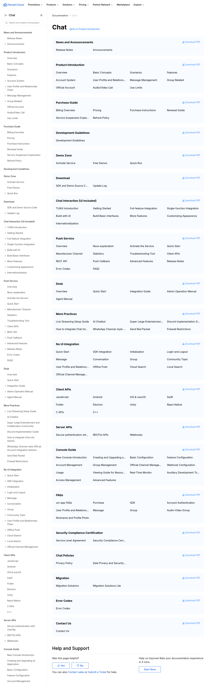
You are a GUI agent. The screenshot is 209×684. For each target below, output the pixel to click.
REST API (61, 261)
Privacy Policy (64, 563)
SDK (132, 502)
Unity (133, 404)
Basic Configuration (141, 457)
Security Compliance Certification (109, 540)
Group (133, 359)
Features (172, 72)
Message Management (143, 80)
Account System (65, 80)
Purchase (98, 502)
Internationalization (67, 223)
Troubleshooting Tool (142, 253)
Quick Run (136, 163)
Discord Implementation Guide (183, 321)
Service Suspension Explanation (72, 117)
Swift (170, 397)
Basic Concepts (102, 72)
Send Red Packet (140, 329)
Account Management (69, 465)
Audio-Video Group (178, 510)
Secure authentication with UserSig (72, 434)
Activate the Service (142, 246)
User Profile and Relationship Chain (109, 80)
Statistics (98, 253)
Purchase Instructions (143, 110)
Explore (139, 4)
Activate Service (65, 163)
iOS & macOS (138, 397)
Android (97, 397)
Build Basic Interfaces (106, 215)
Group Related (175, 80)
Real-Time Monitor (141, 472)
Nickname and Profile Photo (72, 517)
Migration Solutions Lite (107, 585)
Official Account (65, 87)
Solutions (69, 4)
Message (61, 359)
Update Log (100, 185)
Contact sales (76, 672)
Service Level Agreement (71, 540)
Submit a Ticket (97, 672)
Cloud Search (138, 366)
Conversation (101, 359)
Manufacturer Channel (69, 253)
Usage (59, 472)
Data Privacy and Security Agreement (109, 563)
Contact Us (62, 631)
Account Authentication (181, 502)
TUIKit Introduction (67, 208)
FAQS (96, 268)
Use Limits (136, 87)
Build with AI (63, 215)
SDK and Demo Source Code (72, 185)
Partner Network (103, 4)
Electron (98, 404)
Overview (61, 72)
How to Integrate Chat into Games (72, 329)
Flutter (59, 404)
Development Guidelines (16, 169)
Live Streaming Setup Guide (72, 321)
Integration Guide (140, 291)
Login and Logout (177, 351)
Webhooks (136, 434)
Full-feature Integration (143, 208)
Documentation (60, 15)
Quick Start (173, 246)
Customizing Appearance (182, 215)
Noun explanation (103, 246)
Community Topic (177, 359)
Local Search (174, 366)
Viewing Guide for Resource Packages (109, 472)
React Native (174, 404)
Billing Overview (65, 110)
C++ (95, 412)
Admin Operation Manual (181, 291)
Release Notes (64, 49)
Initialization (137, 351)
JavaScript (62, 397)
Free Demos (100, 163)
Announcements (102, 49)
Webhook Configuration (181, 465)
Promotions (35, 4)
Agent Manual (64, 298)
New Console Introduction (71, 457)
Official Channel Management (72, 374)
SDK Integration (102, 351)
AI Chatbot (99, 321)
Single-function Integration (183, 208)
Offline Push (100, 366)
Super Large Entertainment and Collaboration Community (146, 321)
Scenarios (136, 72)
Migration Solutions (67, 585)
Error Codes (63, 268)
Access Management (68, 480)
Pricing (84, 4)
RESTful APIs (100, 434)
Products (53, 4)
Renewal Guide (176, 110)
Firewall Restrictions (179, 329)
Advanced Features (141, 261)
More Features (138, 215)
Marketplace (123, 4)
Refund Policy (101, 117)
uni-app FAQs (64, 502)
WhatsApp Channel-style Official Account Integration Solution (109, 329)
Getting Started (102, 208)
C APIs (60, 412)
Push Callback (101, 261)
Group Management (105, 465)
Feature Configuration (180, 457)
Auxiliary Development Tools (183, 472)
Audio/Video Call (103, 87)
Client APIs (173, 253)
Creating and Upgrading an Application (109, 457)
